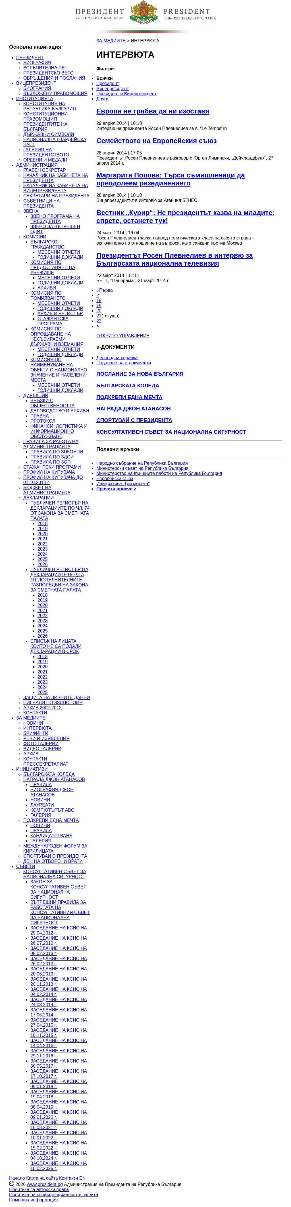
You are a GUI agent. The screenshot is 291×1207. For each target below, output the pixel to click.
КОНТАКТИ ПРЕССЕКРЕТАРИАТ (45, 761)
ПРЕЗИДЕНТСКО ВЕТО (48, 73)
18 (98, 300)
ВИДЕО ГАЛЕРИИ (42, 748)
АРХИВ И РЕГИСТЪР (60, 313)
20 (98, 310)
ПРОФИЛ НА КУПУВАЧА (49, 472)
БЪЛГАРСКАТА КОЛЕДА (49, 774)
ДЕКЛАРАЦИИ (38, 497)
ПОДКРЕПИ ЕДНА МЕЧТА (51, 820)
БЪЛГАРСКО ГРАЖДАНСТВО (47, 244)
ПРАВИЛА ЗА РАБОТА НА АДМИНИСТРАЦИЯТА (50, 444)
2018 (43, 523)
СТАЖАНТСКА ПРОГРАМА (53, 321)
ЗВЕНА (30, 211)
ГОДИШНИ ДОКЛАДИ (60, 257)
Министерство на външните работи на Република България (159, 473)
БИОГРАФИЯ (37, 62)
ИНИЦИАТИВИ (32, 769)
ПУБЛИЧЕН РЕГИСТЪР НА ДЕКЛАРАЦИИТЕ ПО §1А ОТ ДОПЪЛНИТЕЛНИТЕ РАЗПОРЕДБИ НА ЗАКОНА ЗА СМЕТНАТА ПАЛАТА (59, 579)
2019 (43, 528)
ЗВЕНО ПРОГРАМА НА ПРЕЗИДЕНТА (55, 219)
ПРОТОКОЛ (42, 421)
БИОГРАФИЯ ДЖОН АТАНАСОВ (52, 792)
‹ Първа (104, 290)
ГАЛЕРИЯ (40, 815)
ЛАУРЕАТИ (42, 805)
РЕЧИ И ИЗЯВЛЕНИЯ (46, 738)
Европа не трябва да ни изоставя (152, 111)
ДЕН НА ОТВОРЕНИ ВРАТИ (53, 861)
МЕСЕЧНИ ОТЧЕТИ (59, 252)
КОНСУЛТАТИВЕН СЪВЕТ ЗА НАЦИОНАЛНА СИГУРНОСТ (54, 874)
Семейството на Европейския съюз (156, 140)
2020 (43, 533)
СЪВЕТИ (25, 866)
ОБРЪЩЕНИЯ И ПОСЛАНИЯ (54, 78)
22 (98, 321)
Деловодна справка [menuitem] (117, 357)
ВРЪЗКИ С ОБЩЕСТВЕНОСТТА (52, 403)
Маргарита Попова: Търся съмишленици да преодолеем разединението (170, 179)
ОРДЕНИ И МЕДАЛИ (45, 160)
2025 (43, 559)
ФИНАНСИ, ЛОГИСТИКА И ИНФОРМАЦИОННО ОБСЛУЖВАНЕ (59, 431)
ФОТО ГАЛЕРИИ (41, 743)
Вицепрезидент (112, 88)
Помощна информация (33, 1199)
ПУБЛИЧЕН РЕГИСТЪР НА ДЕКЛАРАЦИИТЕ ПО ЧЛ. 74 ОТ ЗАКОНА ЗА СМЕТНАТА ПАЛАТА (60, 511)
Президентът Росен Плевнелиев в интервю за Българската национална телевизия (174, 259)
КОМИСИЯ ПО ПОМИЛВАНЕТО (48, 296)
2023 (43, 549)
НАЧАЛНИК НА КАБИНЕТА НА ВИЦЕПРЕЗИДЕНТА (55, 188)
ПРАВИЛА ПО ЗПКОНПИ (56, 451)
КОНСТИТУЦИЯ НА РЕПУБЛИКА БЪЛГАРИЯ (49, 106)
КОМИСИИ (34, 236)
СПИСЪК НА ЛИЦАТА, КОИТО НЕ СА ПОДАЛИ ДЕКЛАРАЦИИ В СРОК (55, 646)
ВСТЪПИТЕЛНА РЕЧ (45, 67)
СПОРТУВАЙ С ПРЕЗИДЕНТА (55, 856)
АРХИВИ (47, 288)
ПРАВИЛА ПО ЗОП (50, 462)
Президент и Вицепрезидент (126, 93)
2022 (43, 544)
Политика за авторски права (39, 1189)
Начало (17, 1178)
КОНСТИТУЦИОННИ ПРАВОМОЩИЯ (45, 116)
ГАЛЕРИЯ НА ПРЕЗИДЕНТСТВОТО (46, 152)
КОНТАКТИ (35, 712)
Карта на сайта (42, 1178)
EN (82, 1178)
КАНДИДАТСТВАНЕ (51, 835)
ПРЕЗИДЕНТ (30, 57)
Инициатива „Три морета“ (123, 483)
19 (98, 305)
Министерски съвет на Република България (142, 468)
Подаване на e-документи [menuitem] (123, 362)
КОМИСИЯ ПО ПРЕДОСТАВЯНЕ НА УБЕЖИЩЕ (52, 267)
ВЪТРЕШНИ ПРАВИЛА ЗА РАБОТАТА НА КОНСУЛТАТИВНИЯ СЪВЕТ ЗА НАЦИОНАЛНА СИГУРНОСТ (60, 912)
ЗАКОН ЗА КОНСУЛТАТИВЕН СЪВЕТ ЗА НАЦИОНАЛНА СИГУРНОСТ (58, 889)
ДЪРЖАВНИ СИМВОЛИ (48, 134)
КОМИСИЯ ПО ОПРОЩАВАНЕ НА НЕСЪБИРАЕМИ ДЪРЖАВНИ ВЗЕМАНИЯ (57, 336)
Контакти (68, 1178)
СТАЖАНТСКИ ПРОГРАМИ (52, 467)
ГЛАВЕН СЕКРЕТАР (44, 170)
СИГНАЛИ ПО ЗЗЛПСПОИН (53, 702)
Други (102, 98)
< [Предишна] (97, 295)
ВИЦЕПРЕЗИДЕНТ (36, 83)
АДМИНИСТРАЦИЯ (37, 165)
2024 (43, 554)
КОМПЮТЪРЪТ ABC (52, 810)
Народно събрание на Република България (142, 463)
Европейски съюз (114, 478)
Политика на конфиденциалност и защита (53, 1194)
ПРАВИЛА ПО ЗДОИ (52, 456)
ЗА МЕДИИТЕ (30, 718)
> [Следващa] (97, 326)
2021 (43, 538)
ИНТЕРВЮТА (37, 728)
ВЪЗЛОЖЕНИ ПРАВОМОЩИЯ (55, 93)
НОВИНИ (33, 723)
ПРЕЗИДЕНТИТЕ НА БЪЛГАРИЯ (45, 127)
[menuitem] (149, 78)
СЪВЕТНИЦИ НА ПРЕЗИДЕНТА (41, 203)
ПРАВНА (39, 416)
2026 (43, 564)
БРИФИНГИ (35, 733)
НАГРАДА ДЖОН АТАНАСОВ (54, 779)
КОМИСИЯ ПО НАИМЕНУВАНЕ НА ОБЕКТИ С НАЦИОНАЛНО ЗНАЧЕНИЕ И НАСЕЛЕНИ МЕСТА (58, 370)
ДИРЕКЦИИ (35, 395)
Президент (107, 83)
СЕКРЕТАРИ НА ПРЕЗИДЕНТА (56, 195)
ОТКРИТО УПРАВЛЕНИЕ (122, 335)
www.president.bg (45, 1184)
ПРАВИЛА (41, 784)
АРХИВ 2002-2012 (42, 707)
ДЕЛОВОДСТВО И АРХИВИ (59, 410)
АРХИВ (30, 753)
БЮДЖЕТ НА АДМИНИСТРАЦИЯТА (46, 490)
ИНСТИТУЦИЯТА (34, 98)
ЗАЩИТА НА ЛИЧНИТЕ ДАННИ (56, 697)
